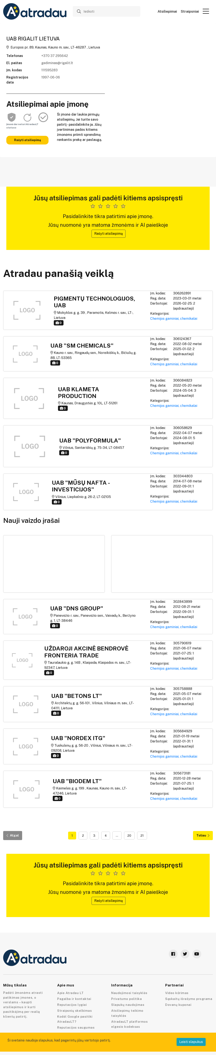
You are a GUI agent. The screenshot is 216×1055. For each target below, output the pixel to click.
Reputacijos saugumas (75, 1027)
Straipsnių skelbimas (74, 1010)
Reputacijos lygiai (72, 1004)
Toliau (202, 835)
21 (142, 835)
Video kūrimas (177, 993)
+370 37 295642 (54, 56)
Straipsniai (190, 11)
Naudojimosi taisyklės (129, 993)
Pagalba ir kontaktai (74, 999)
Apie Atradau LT (70, 993)
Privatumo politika (126, 999)
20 (129, 835)
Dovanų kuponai (178, 1004)
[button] (206, 11)
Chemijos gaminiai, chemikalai (173, 319)
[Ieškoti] (106, 11)
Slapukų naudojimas (127, 1004)
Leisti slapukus (191, 1042)
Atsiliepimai (167, 11)
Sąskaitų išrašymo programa (188, 999)
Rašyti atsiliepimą (27, 140)
